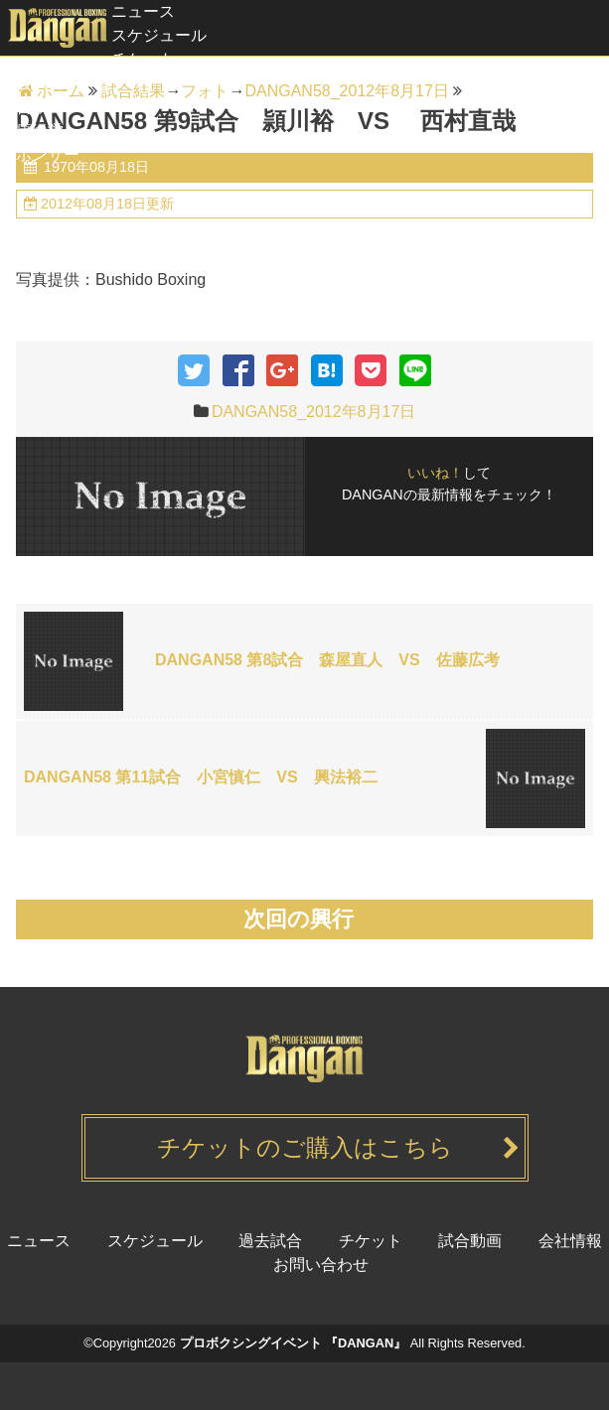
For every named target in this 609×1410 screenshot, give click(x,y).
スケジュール (159, 35)
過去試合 (32, 82)
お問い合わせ (321, 1264)
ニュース (143, 11)
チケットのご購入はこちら (305, 1147)
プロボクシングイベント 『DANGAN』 (293, 1343)
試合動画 (32, 106)
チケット (143, 59)
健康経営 (32, 130)
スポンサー (39, 154)
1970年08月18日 (94, 167)
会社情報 (570, 1240)
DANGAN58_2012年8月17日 (313, 411)
